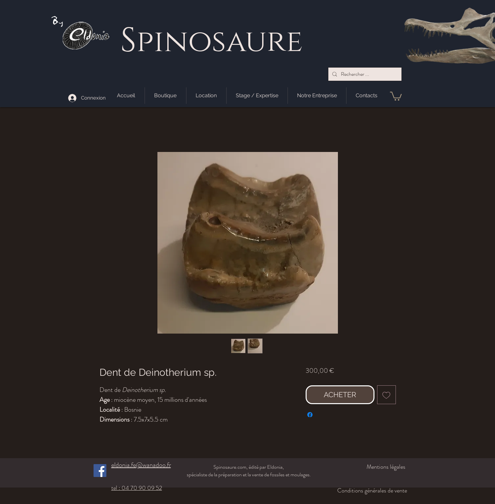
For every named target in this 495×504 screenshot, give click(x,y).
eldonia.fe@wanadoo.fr (141, 465)
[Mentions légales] (370, 466)
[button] (396, 96)
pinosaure (219, 42)
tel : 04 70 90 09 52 (136, 488)
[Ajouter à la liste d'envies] (386, 394)
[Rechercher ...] (364, 74)
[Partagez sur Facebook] (310, 415)
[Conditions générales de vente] (367, 490)
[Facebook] (100, 470)
